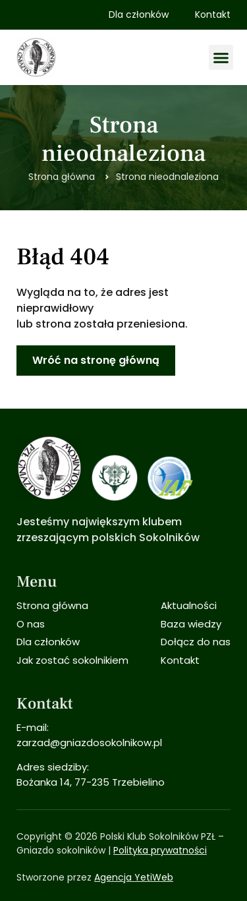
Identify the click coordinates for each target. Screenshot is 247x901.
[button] (221, 57)
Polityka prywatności (160, 850)
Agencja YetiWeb (133, 877)
